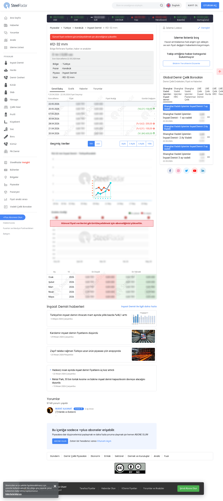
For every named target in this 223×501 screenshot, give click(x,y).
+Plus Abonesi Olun (12, 217)
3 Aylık (132, 144)
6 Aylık (141, 144)
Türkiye (67, 27)
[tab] (167, 94)
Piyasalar (54, 27)
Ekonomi (95, 456)
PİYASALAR (8, 56)
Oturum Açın (104, 441)
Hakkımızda (9, 222)
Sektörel (119, 456)
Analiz (157, 456)
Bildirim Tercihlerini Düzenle (186, 63)
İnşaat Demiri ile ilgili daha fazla (139, 306)
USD (98, 144)
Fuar (166, 456)
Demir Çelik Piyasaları (75, 456)
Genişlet (204, 27)
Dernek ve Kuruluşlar (139, 456)
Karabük (79, 27)
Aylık (124, 144)
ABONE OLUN (60, 441)
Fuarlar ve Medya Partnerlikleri (18, 228)
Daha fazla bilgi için (13, 494)
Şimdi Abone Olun (188, 488)
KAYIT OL (193, 5)
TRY (91, 144)
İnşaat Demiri (94, 27)
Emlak (107, 456)
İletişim (6, 233)
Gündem (55, 456)
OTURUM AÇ (210, 5)
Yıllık (150, 144)
